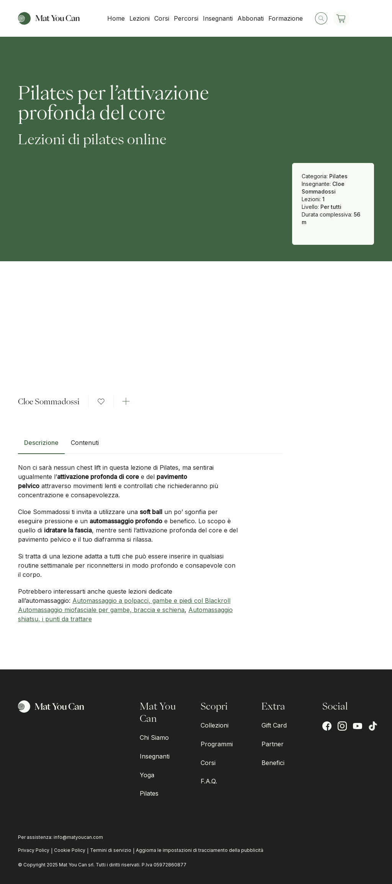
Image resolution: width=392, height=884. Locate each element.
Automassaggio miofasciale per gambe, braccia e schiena (101, 610)
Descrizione (41, 442)
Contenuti (85, 442)
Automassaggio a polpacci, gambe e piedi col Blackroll (151, 600)
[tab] (41, 445)
